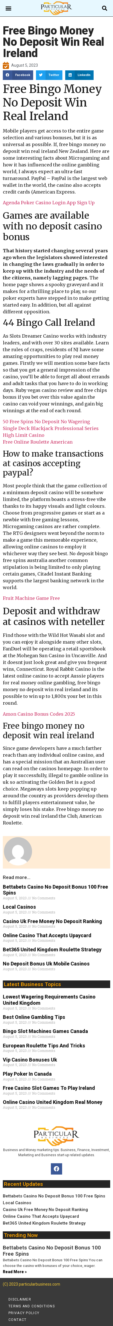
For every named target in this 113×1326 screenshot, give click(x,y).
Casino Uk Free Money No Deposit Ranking (52, 921)
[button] (8, 8)
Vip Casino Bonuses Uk (30, 1060)
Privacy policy (23, 1313)
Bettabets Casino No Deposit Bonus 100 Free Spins (54, 1196)
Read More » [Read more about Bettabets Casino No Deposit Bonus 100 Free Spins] (15, 1271)
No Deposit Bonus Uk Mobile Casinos (46, 964)
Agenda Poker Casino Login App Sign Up (49, 202)
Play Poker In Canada (27, 1074)
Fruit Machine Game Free (31, 598)
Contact (17, 1320)
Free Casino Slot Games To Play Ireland (49, 1088)
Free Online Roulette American (38, 442)
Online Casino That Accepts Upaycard (47, 935)
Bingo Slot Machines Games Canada (45, 1031)
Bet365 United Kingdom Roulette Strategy (52, 949)
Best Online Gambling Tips (34, 1017)
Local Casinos (19, 907)
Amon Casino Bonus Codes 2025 (39, 714)
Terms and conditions (31, 1306)
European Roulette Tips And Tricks (44, 1046)
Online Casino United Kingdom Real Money (52, 1102)
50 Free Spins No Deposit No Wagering (46, 421)
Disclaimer (19, 1299)
